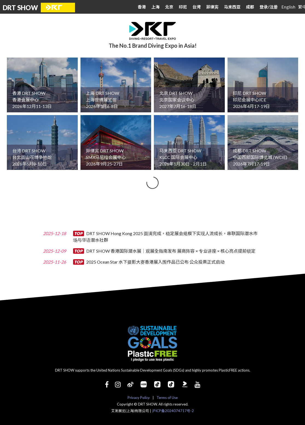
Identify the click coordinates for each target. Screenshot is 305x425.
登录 (264, 6)
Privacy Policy (139, 397)
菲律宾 (212, 6)
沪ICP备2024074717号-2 (173, 411)
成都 (250, 6)
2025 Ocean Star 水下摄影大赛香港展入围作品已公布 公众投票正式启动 (149, 261)
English (288, 7)
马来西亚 (232, 6)
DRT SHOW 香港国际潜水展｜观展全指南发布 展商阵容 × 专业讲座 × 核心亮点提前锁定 (164, 250)
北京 (169, 6)
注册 (273, 6)
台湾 (196, 6)
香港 (142, 6)
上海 (155, 6)
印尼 (183, 6)
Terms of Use (167, 397)
